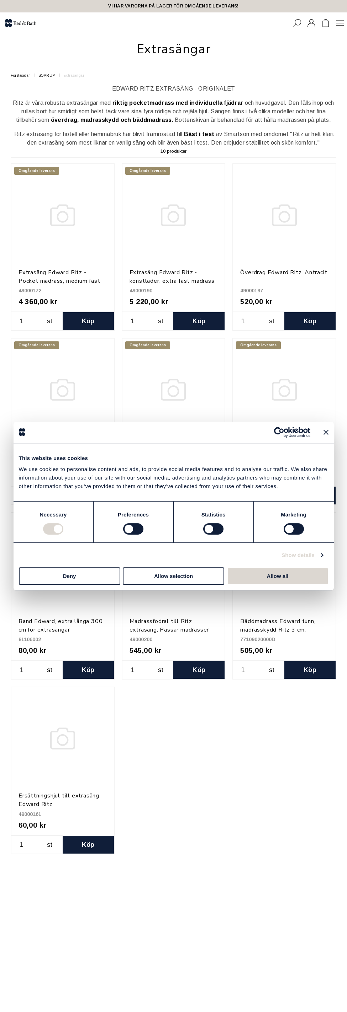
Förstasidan (21, 75)
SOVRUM (47, 75)
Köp (88, 321)
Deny (69, 576)
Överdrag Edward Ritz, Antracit (283, 272)
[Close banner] (326, 432)
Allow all (278, 576)
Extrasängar (74, 75)
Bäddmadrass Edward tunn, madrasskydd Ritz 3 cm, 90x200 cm (277, 629)
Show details (298, 555)
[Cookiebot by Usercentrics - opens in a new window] (279, 432)
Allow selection (173, 576)
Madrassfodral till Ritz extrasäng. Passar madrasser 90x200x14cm (169, 629)
